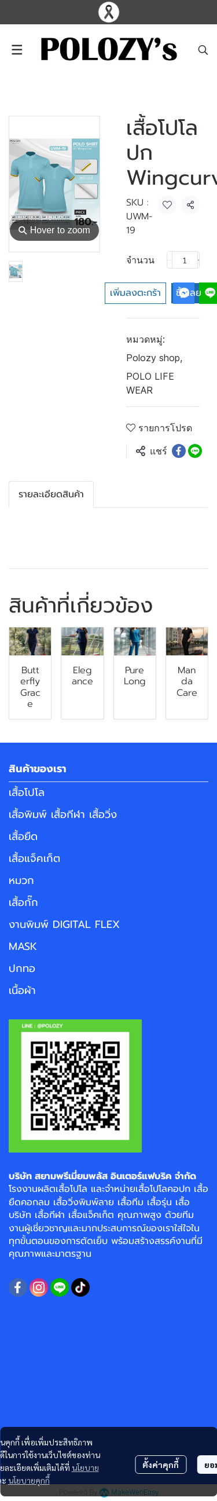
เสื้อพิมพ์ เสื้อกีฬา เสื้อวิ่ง (63, 814)
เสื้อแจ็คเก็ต (34, 858)
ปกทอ (22, 968)
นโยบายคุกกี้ (29, 1480)
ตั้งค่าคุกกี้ (160, 1464)
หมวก (21, 880)
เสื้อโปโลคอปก (162, 1189)
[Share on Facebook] (179, 451)
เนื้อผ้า (22, 990)
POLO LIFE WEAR (150, 383)
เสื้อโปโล (27, 792)
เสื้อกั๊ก (23, 902)
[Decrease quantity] (169, 260)
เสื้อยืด (23, 836)
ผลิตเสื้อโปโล (62, 1189)
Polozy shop (154, 358)
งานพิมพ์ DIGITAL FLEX (64, 924)
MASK (23, 946)
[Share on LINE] (195, 451)
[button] (203, 50)
